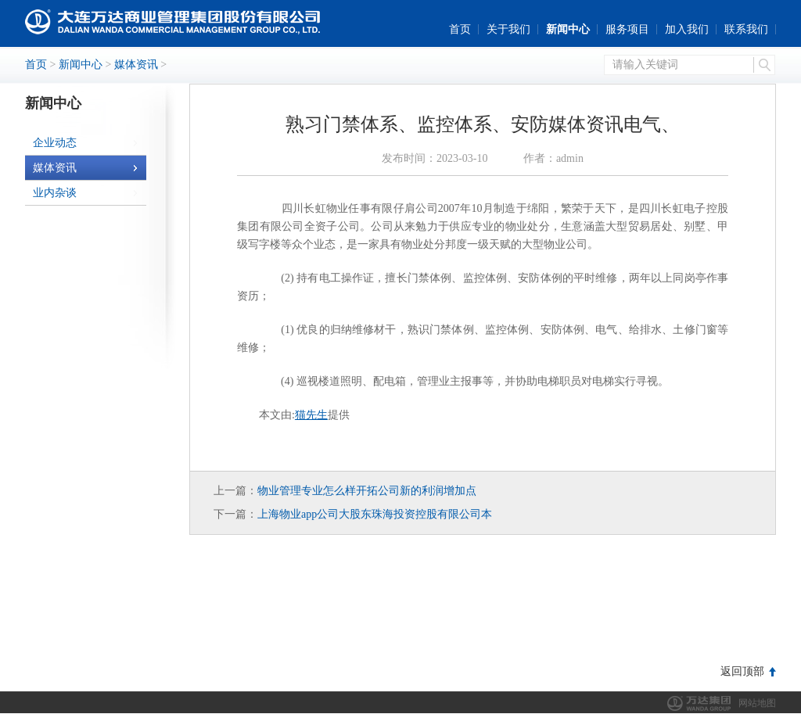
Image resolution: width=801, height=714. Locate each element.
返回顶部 (742, 671)
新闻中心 (568, 29)
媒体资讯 (136, 64)
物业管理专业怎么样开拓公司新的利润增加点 (366, 491)
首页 (460, 29)
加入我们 (687, 29)
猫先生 (311, 415)
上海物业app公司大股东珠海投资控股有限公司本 (374, 514)
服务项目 (627, 29)
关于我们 (508, 29)
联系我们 (746, 29)
